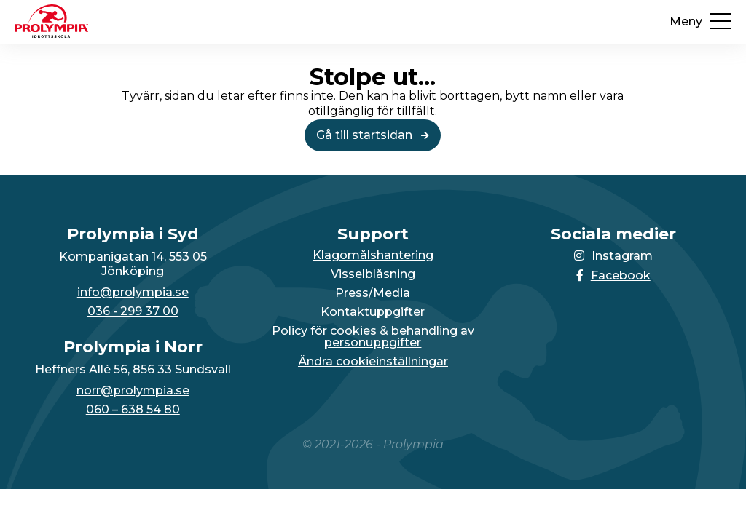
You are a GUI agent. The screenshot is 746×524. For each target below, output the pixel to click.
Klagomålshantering (373, 255)
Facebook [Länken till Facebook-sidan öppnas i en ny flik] (613, 275)
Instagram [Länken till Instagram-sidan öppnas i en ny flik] (613, 256)
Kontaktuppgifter (373, 312)
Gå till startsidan (372, 135)
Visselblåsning (373, 274)
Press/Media (372, 293)
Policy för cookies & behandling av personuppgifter (373, 337)
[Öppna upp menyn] (700, 22)
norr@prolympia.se (132, 391)
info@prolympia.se (133, 292)
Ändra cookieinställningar (373, 362)
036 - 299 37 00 (132, 311)
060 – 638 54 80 (133, 410)
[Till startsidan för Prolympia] (51, 34)
